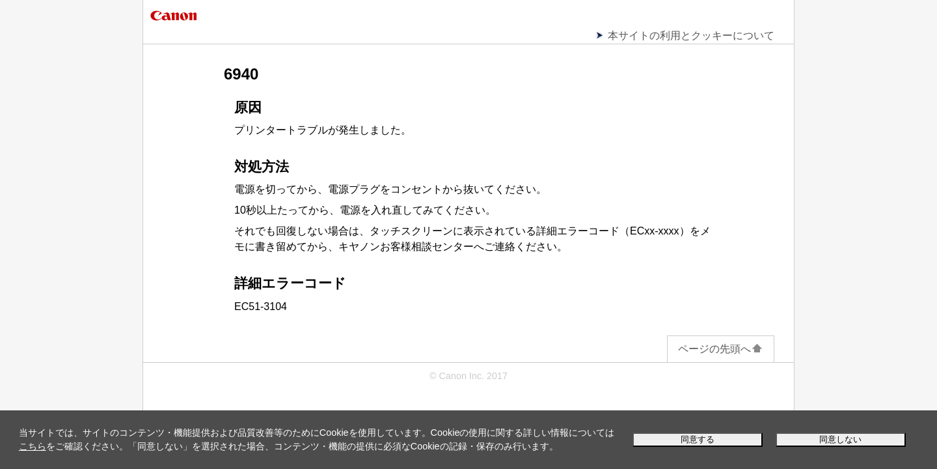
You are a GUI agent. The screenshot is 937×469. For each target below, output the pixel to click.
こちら (32, 446)
